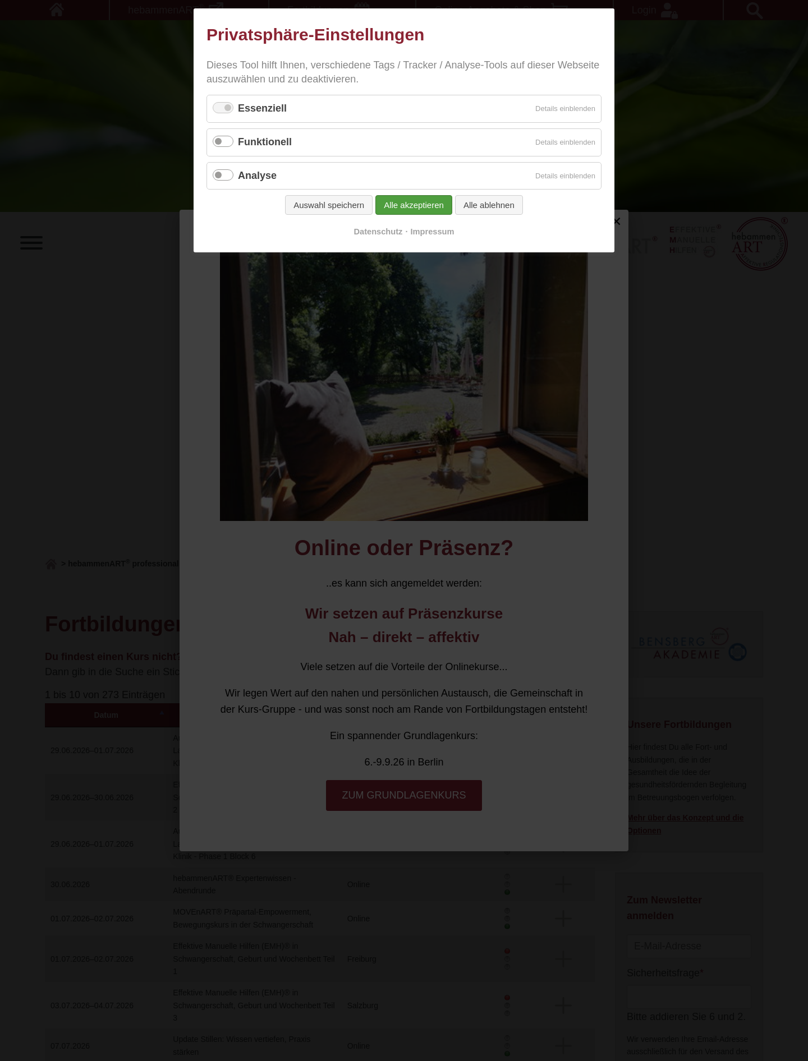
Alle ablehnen (489, 205)
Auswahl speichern (328, 205)
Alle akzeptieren (414, 205)
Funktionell (265, 141)
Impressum (432, 231)
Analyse (257, 175)
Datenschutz (378, 231)
